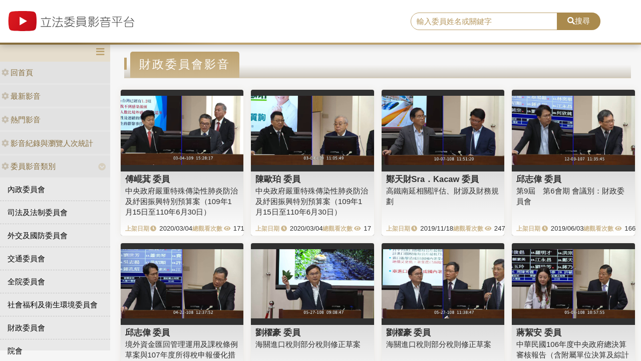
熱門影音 (21, 119)
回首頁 (17, 72)
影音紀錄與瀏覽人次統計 (47, 143)
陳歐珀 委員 (277, 179)
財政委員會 (26, 327)
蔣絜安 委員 (538, 332)
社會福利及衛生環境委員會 (53, 304)
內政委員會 (26, 189)
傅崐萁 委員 (147, 179)
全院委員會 (26, 281)
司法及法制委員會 (38, 212)
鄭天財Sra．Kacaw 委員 (432, 179)
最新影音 (21, 96)
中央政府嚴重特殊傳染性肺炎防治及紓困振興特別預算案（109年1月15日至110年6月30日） (181, 202)
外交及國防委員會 (38, 235)
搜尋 (578, 21)
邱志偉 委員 (538, 179)
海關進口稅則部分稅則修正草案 (308, 344)
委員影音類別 (29, 166)
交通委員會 (26, 258)
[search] (484, 22)
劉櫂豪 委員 (277, 332)
